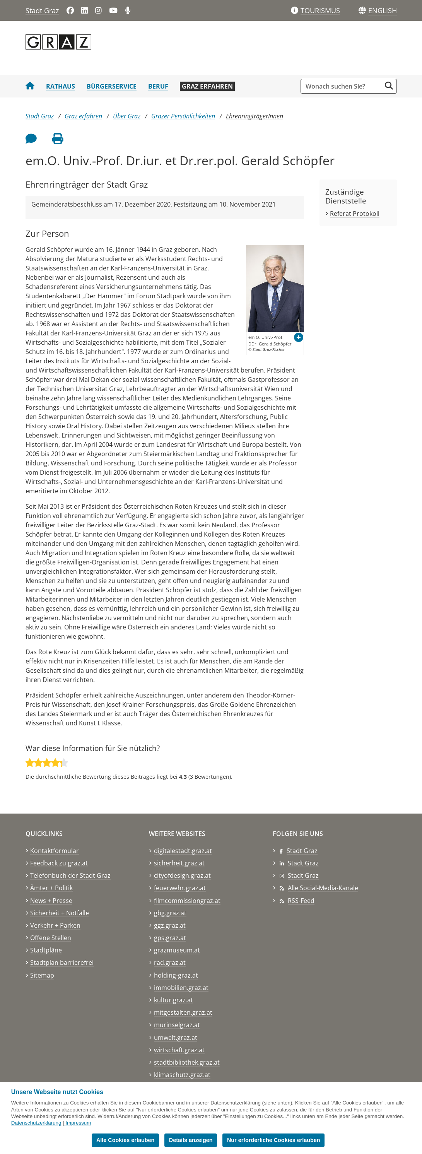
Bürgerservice (112, 86)
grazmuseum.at (177, 950)
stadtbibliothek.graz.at (187, 1062)
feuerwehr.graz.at (180, 888)
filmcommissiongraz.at (187, 900)
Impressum (78, 1123)
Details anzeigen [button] (191, 1140)
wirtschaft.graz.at (179, 1050)
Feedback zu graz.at (59, 863)
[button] (382, 11)
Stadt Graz (42, 10)
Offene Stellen (50, 937)
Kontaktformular (54, 850)
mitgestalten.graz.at (183, 1012)
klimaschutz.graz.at (182, 1074)
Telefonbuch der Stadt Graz (70, 875)
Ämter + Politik (51, 888)
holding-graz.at (176, 975)
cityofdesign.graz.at (182, 875)
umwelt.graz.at (175, 1037)
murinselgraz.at (177, 1025)
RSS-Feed (301, 900)
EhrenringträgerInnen (254, 116)
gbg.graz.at (170, 913)
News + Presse (51, 900)
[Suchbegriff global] (343, 86)
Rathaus (60, 86)
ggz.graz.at (170, 925)
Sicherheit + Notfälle (59, 913)
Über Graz (126, 116)
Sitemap (42, 975)
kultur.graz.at (173, 1000)
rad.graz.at (170, 962)
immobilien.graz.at (181, 987)
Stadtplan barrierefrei (62, 962)
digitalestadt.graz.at (183, 850)
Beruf (158, 86)
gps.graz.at (170, 937)
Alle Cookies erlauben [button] (125, 1140)
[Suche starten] (389, 86)
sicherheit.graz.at (179, 863)
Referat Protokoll (354, 213)
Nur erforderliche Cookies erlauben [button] (273, 1140)
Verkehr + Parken (55, 925)
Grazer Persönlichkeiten (183, 116)
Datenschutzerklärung (36, 1123)
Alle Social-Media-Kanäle (323, 888)
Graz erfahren (207, 86)
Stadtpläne (46, 950)
